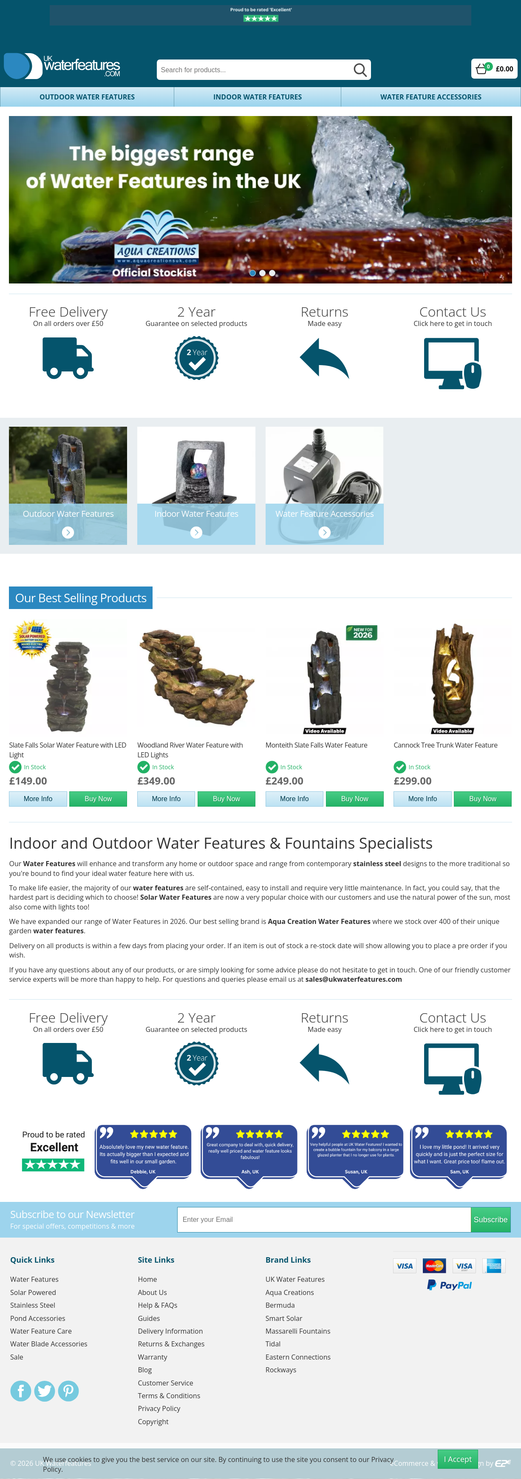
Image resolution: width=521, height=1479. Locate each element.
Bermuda (280, 1305)
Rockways (281, 1370)
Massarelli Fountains (298, 1331)
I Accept (458, 1459)
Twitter (44, 1391)
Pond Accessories (37, 1318)
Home (147, 1279)
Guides (149, 1318)
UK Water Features (295, 1279)
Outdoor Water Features (87, 97)
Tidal (273, 1344)
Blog (145, 1370)
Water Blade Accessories (49, 1344)
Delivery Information (170, 1331)
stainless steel (377, 864)
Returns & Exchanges (171, 1344)
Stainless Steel (32, 1305)
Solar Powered (33, 1292)
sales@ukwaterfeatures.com (354, 979)
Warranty (152, 1357)
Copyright (153, 1421)
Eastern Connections (298, 1357)
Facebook (20, 1391)
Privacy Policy (159, 1409)
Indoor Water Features (257, 97)
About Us (152, 1292)
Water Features (49, 864)
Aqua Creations (290, 1292)
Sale (16, 1357)
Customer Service (165, 1383)
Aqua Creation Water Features (319, 921)
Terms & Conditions (169, 1396)
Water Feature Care (41, 1331)
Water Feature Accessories (430, 97)
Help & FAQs (157, 1305)
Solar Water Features (176, 897)
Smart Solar (284, 1318)
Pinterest (68, 1391)
